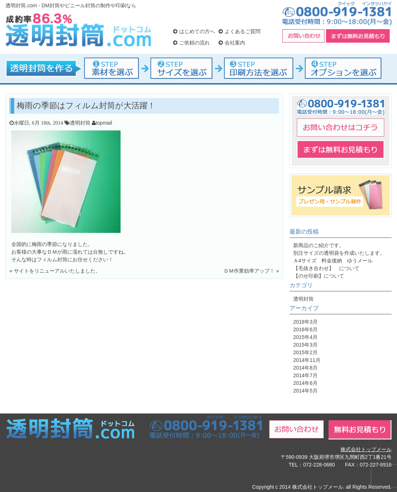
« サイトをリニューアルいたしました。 (55, 271)
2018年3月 (305, 322)
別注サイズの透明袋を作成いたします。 (339, 253)
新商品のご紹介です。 (318, 245)
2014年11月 (307, 360)
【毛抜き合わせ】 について (326, 268)
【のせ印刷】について (318, 276)
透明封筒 (80, 123)
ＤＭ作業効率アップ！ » (251, 271)
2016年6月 (305, 329)
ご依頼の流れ (191, 43)
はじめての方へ (194, 31)
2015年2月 (305, 352)
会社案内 (232, 43)
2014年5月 (305, 391)
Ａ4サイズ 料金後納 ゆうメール (333, 260)
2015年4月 (305, 337)
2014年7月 (305, 375)
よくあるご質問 (239, 31)
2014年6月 (305, 383)
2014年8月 (305, 368)
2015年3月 (305, 345)
